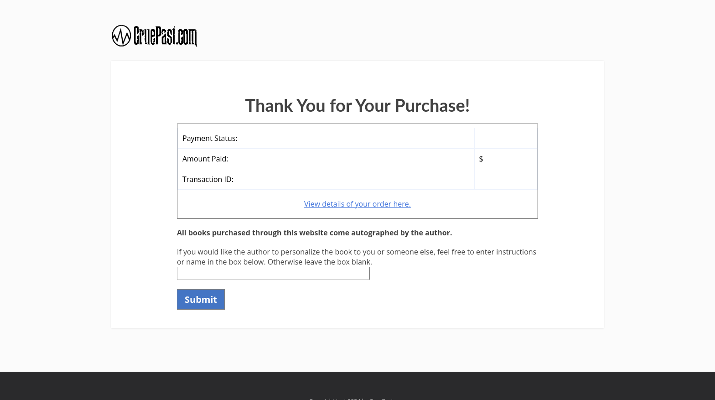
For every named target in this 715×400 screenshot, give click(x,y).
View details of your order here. (357, 204)
